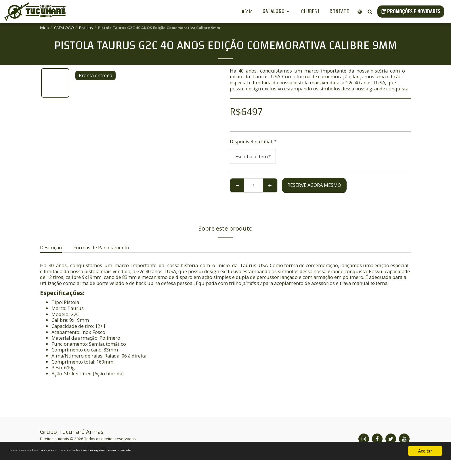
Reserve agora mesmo (314, 185)
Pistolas (86, 27)
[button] (369, 11)
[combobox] (253, 156)
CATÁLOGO (64, 27)
